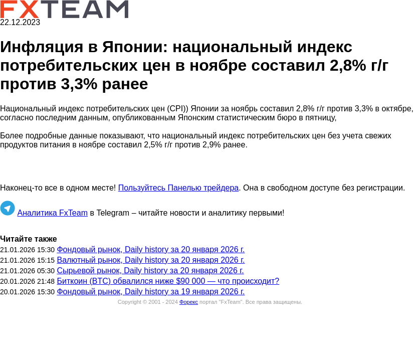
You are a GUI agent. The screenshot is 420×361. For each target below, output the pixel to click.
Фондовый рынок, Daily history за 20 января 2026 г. (151, 249)
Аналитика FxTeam (52, 213)
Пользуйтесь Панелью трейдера (178, 188)
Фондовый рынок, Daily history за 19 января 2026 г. (151, 291)
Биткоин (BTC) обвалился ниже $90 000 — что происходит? (168, 281)
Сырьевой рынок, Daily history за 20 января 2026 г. (150, 270)
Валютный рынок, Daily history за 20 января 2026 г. (151, 260)
